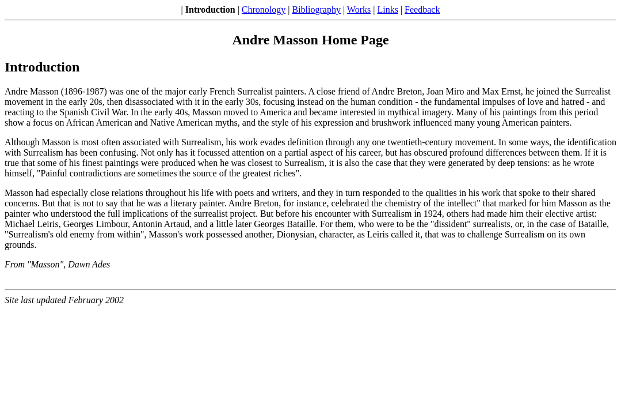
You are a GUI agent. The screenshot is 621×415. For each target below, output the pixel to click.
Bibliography (316, 9)
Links (387, 9)
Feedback (422, 9)
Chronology (263, 9)
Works (359, 9)
